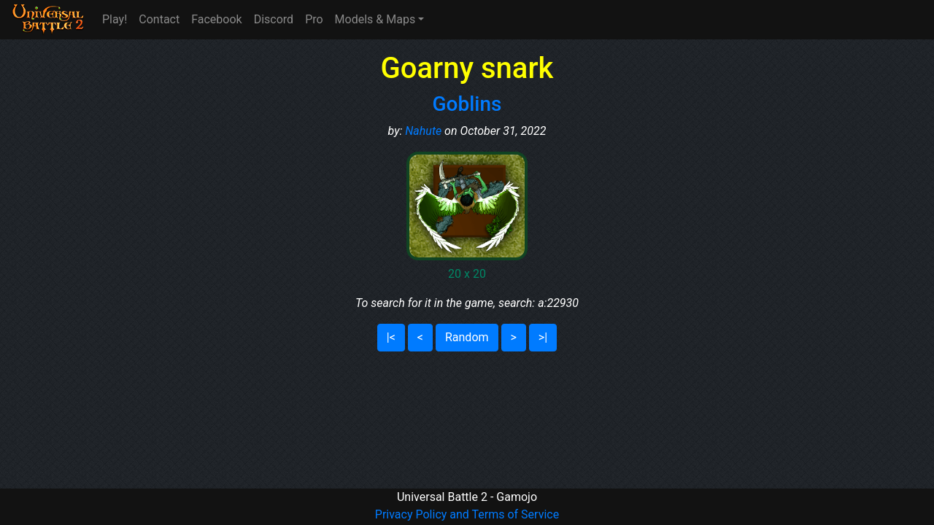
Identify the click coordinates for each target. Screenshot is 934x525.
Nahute (423, 131)
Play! (114, 19)
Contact (159, 19)
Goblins (467, 104)
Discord (273, 19)
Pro (314, 19)
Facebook (216, 19)
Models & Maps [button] (375, 19)
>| (543, 337)
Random (467, 337)
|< (391, 337)
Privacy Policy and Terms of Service (467, 514)
